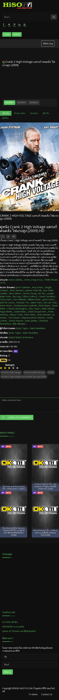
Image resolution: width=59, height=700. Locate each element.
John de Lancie (7, 302)
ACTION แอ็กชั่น (10, 622)
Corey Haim (5, 299)
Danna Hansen (16, 320)
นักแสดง (34, 113)
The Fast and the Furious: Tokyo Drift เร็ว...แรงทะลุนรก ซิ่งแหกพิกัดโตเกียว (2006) (13, 531)
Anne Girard (5, 305)
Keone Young (29, 293)
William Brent (34, 299)
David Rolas (20, 311)
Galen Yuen (36, 302)
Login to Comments (15, 417)
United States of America (20, 337)
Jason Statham (23, 287)
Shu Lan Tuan (50, 302)
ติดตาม (7, 671)
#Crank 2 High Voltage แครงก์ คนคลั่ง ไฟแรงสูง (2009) (24, 376)
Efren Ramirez (17, 290)
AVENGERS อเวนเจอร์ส (13, 626)
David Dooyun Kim (37, 311)
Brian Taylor (22, 328)
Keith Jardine (31, 320)
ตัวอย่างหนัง (19, 113)
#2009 (51, 372)
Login (7, 34)
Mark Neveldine (37, 328)
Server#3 (34, 102)
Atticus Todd (16, 314)
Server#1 (9, 102)
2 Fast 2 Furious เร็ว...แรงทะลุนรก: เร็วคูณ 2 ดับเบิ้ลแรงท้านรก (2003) (45, 486)
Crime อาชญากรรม (33, 279)
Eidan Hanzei (47, 308)
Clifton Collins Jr (30, 296)
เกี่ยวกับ (5, 113)
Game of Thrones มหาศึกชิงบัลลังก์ (19, 631)
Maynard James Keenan (33, 317)
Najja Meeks (6, 311)
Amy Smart (37, 287)
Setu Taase (34, 308)
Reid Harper (44, 305)
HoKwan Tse (22, 302)
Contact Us (46, 694)
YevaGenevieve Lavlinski (25, 305)
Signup (16, 34)
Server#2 (22, 102)
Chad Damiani (44, 314)
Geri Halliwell (19, 299)
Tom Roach (14, 317)
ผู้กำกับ (46, 113)
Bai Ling (16, 296)
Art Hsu (41, 293)
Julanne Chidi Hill (33, 290)
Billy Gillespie (19, 323)
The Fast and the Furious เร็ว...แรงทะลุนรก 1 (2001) (13, 487)
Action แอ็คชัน (15, 279)
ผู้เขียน (5, 117)
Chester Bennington (17, 308)
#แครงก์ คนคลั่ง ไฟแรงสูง (34, 372)
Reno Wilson (15, 293)
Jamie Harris (48, 299)
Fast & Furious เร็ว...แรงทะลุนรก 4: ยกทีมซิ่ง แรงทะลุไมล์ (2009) (45, 532)
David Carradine (47, 296)
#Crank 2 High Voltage (11, 372)
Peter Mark (29, 314)
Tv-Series (33, 694)
